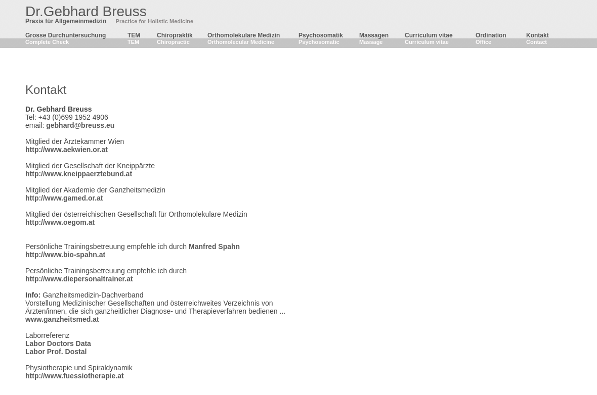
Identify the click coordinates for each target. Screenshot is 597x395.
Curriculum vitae (429, 35)
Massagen (374, 35)
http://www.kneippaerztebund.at (78, 174)
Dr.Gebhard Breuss (86, 11)
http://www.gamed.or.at (64, 198)
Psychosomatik (320, 35)
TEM (133, 35)
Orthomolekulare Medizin (243, 35)
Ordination (491, 35)
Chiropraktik (175, 35)
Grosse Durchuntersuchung (65, 35)
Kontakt (537, 35)
